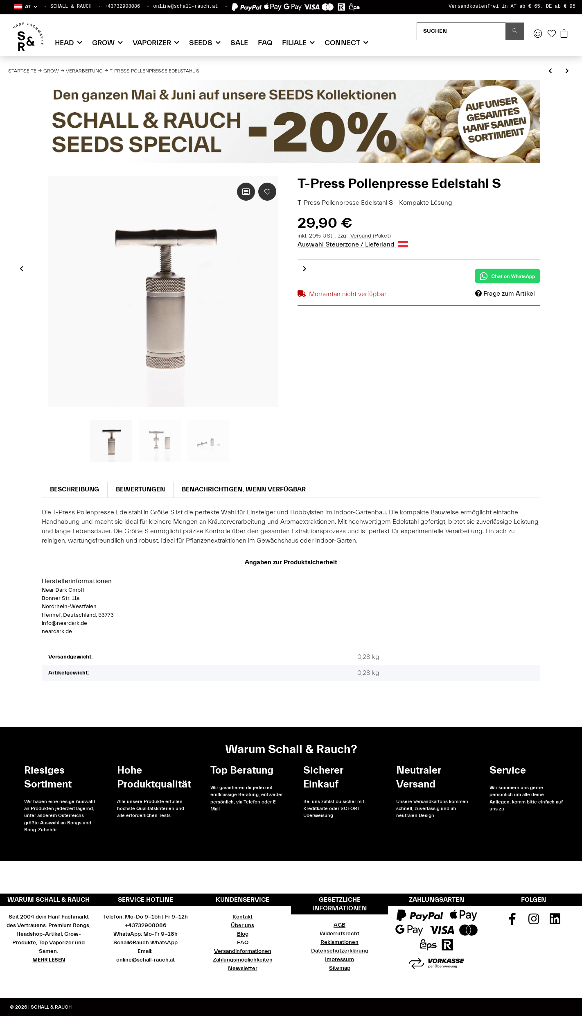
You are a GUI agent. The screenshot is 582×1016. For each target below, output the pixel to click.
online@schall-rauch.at (185, 6)
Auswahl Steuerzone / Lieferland (353, 244)
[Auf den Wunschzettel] (267, 192)
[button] (25, 7)
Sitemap (339, 968)
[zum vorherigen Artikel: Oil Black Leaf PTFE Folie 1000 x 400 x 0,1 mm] (550, 71)
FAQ (265, 42)
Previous (21, 268)
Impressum (339, 959)
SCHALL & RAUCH (71, 6)
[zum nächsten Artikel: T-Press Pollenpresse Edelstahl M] (567, 71)
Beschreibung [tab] (74, 489)
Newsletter (242, 968)
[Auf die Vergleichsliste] (246, 192)
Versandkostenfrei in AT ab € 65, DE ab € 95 (512, 6)
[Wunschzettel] (552, 34)
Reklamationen (339, 942)
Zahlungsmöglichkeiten (243, 960)
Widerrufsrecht (339, 933)
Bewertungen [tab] (140, 489)
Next (304, 268)
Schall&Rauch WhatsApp (145, 942)
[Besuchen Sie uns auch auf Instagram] (533, 922)
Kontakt (242, 917)
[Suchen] (461, 31)
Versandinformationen (242, 951)
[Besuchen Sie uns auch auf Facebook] (512, 922)
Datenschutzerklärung (339, 951)
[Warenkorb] (564, 34)
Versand (361, 236)
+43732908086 (122, 6)
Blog (242, 934)
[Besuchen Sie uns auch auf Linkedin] (555, 922)
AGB (339, 925)
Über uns (242, 925)
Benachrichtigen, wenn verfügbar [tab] (244, 489)
